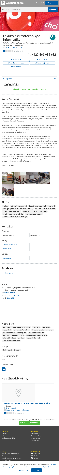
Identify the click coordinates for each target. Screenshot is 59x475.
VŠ (39, 338)
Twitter (34, 456)
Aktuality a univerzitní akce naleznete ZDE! (29, 89)
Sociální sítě (35, 440)
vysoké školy (7, 330)
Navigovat (16, 66)
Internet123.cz (35, 434)
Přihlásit (40, 3)
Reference (5, 436)
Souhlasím (36, 470)
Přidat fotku (42, 59)
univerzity (46, 327)
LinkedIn (35, 458)
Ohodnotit (16, 59)
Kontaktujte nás (42, 63)
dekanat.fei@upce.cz (10, 245)
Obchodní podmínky (8, 438)
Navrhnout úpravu (16, 63)
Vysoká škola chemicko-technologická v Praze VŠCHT (28, 403)
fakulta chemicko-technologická (14, 333)
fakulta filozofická (9, 338)
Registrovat (52, 3)
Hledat (53, 9)
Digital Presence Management (11, 458)
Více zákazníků (6, 460)
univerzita (36, 327)
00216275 (10, 298)
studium (21, 338)
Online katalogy (36, 436)
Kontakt (4, 434)
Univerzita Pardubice (21, 330)
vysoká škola (31, 338)
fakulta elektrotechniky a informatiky (16, 327)
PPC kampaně (35, 438)
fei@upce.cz (7, 249)
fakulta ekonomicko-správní (36, 335)
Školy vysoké (10, 48)
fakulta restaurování (36, 333)
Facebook (8, 273)
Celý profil (7, 78)
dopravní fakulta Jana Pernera (42, 330)
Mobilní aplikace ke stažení (10, 454)
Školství (19, 48)
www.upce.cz (7, 258)
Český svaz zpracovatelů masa (17, 410)
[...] (26, 9)
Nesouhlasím (24, 470)
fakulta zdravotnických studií (13, 335)
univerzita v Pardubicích (11, 341)
